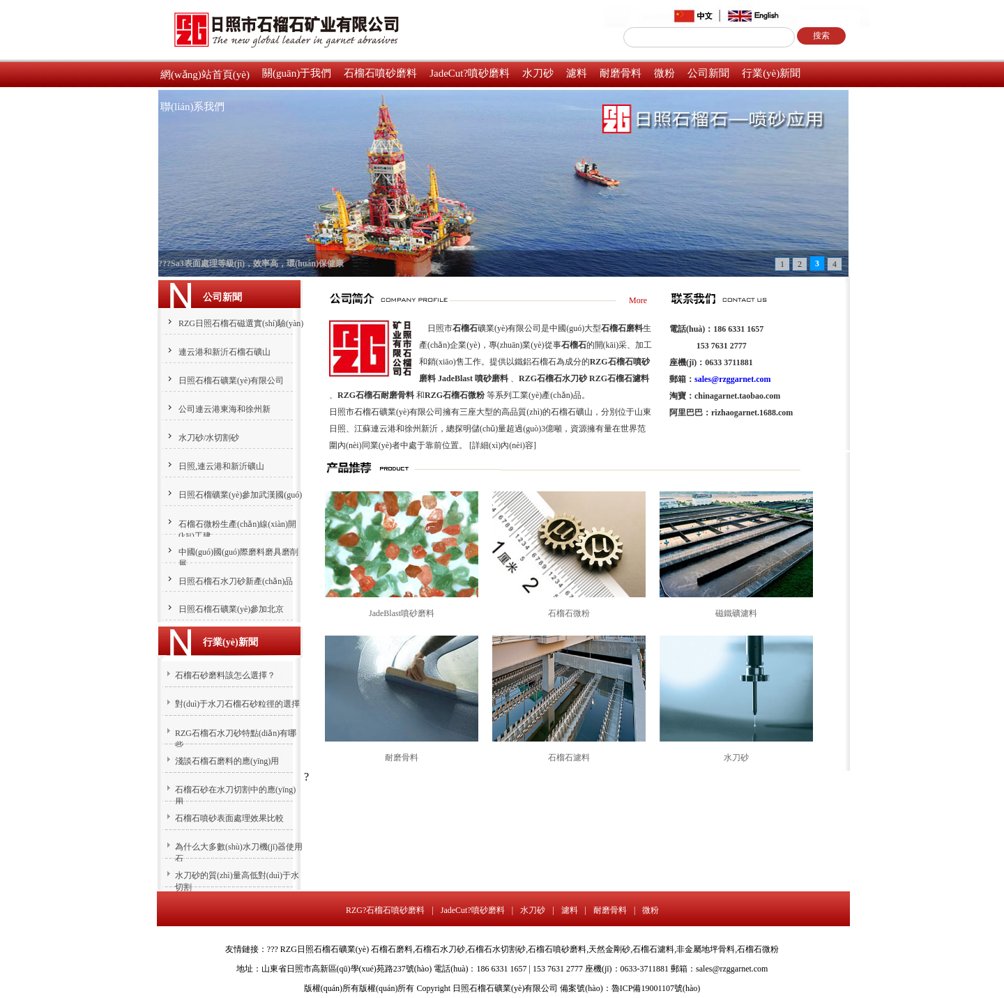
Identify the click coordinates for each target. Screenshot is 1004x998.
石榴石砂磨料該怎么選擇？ (225, 675)
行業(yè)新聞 (771, 73)
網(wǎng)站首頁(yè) (205, 74)
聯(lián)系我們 (192, 106)
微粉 (664, 73)
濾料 (576, 73)
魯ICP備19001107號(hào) (656, 988)
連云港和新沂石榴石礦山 (224, 352)
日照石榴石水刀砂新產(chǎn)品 (235, 581)
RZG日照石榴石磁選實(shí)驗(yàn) (240, 323)
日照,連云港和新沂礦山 (221, 466)
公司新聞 (708, 73)
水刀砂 (538, 73)
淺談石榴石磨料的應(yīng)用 (227, 761)
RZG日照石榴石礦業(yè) (324, 949)
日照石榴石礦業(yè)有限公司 (231, 380)
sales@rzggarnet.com (732, 379)
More (638, 300)
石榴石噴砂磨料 (380, 73)
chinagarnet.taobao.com (737, 396)
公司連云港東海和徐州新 (224, 409)
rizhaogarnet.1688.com (752, 412)
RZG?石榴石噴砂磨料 (385, 910)
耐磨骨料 (620, 73)
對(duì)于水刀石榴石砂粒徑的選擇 (237, 704)
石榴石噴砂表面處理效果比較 (229, 818)
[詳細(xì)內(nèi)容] (502, 445)
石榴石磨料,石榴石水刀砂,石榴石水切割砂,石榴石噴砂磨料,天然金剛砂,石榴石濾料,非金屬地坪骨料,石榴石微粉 (575, 949)
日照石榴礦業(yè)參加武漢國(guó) (240, 495)
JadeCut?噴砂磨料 (469, 73)
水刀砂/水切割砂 (208, 438)
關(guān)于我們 (296, 73)
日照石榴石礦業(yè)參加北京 (231, 609)
